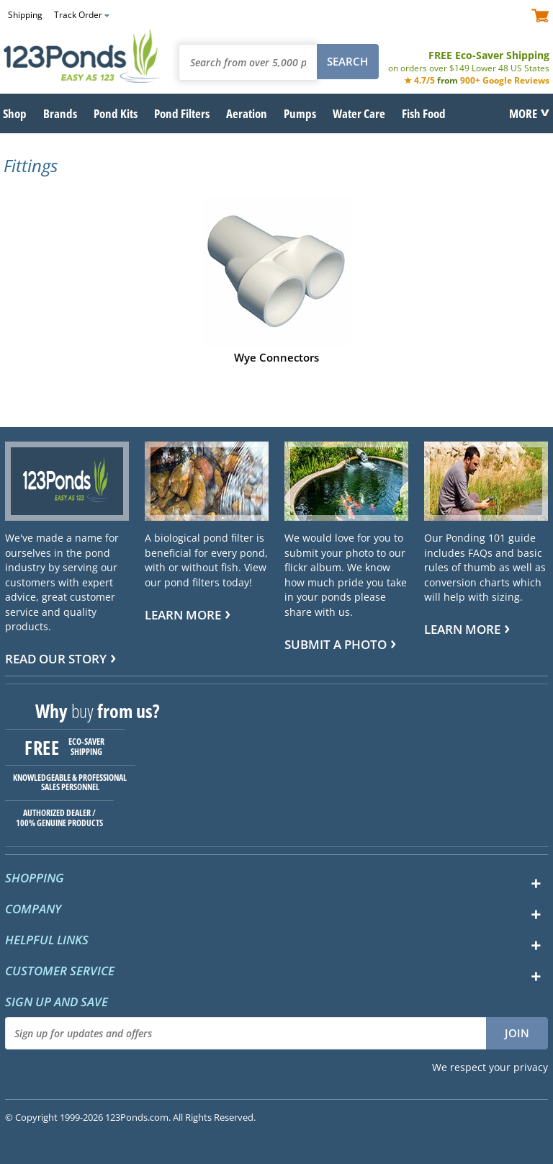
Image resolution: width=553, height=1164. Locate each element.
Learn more (183, 614)
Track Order (78, 15)
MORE (523, 113)
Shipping (25, 15)
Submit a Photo (335, 644)
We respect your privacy (490, 1067)
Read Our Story (56, 658)
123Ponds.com (83, 56)
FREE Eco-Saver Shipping (468, 61)
